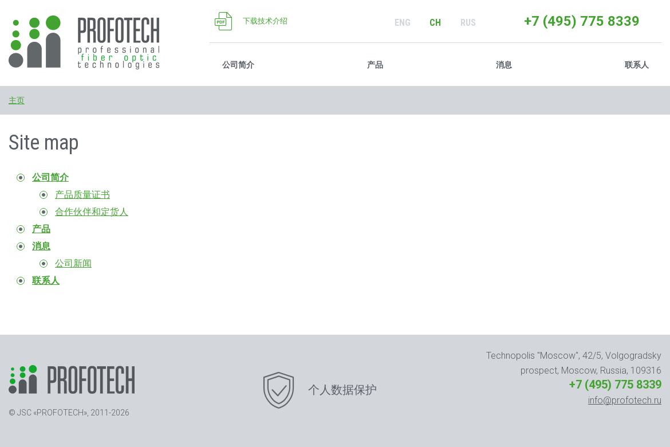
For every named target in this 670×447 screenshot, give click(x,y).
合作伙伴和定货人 (91, 211)
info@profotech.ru (624, 400)
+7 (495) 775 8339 (582, 21)
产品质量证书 (82, 194)
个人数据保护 (342, 390)
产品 (375, 64)
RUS (468, 22)
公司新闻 (73, 263)
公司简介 (50, 177)
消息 (41, 246)
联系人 (637, 64)
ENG (403, 22)
